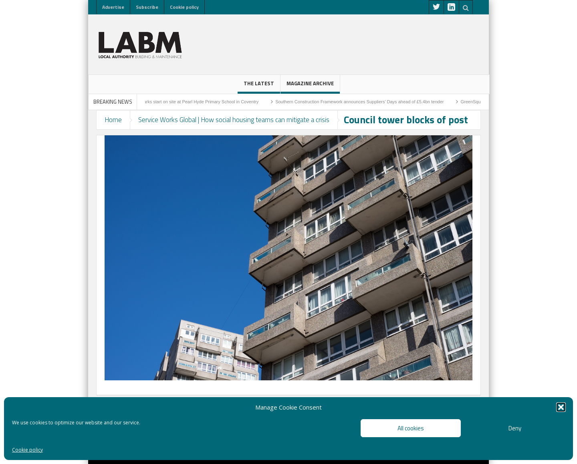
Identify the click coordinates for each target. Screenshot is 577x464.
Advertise (113, 7)
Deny (514, 428)
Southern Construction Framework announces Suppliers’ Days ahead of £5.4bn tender (366, 101)
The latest (259, 86)
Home (113, 119)
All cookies (410, 428)
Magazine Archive (310, 86)
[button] (561, 407)
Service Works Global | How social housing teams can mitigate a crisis (233, 119)
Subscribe (147, 7)
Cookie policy (27, 449)
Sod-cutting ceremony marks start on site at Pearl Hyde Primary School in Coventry (184, 101)
